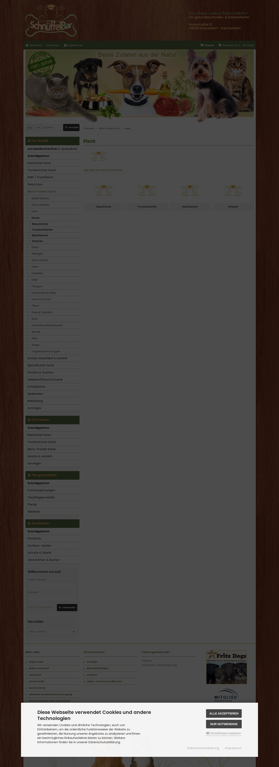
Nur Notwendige (224, 724)
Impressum (233, 748)
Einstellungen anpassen (223, 733)
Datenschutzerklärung (203, 748)
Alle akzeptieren (224, 713)
